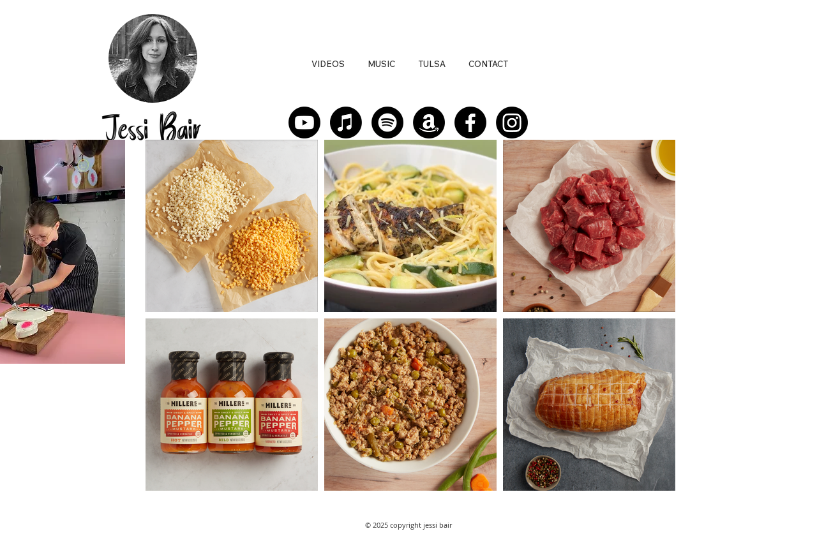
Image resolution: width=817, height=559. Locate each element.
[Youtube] (304, 122)
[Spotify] (387, 122)
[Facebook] (470, 122)
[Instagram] (512, 122)
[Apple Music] (346, 122)
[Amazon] (429, 122)
